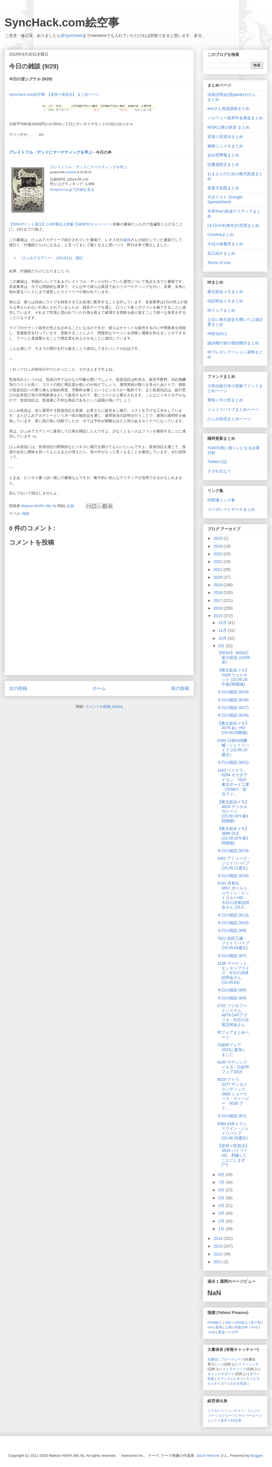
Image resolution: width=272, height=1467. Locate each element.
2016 (219, 608)
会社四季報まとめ (223, 155)
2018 (219, 592)
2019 (219, 585)
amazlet (70, 172)
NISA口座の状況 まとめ (228, 127)
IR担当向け (217, 333)
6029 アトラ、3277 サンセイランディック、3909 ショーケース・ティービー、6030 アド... (233, 1093)
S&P (228, 1322)
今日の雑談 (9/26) (232, 715)
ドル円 (233, 1332)
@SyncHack (71, 35)
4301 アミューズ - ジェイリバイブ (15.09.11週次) (233, 863)
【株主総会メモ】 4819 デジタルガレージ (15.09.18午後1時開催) (233, 811)
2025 (219, 538)
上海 (228, 1327)
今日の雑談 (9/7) (231, 955)
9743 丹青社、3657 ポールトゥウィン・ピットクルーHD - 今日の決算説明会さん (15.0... (233, 895)
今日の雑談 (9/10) (232, 922)
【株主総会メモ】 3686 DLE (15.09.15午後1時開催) (233, 835)
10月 (223, 638)
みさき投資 (238, 1383)
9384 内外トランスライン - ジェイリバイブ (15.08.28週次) (233, 1130)
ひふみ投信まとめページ (229, 419)
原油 (221, 1332)
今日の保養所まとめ (225, 244)
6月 (222, 1190)
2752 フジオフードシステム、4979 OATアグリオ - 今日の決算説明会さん (233, 1015)
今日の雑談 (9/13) (232, 915)
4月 (222, 1205)
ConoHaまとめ (220, 234)
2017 (219, 600)
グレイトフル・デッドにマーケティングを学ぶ (50, 152)
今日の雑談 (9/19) (232, 850)
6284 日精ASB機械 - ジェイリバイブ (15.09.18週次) (233, 747)
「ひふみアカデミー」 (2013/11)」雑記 (50, 258)
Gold (211, 1332)
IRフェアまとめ (221, 310)
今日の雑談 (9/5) (231, 990)
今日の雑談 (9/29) (232, 692)
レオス (238, 1378)
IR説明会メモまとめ (225, 301)
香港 (218, 1327)
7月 (222, 1182)
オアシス (224, 1378)
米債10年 (241, 1327)
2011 (219, 1261)
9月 (222, 646)
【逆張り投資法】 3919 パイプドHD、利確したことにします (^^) (233, 1155)
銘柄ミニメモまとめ (225, 146)
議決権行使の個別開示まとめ (233, 343)
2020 (219, 577)
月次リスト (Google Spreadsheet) (225, 199)
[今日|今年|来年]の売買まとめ (233, 225)
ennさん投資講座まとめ (228, 108)
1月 (222, 1229)
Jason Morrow (208, 1455)
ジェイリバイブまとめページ (233, 409)
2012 (219, 1254)
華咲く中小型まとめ (225, 400)
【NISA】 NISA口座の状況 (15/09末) (233, 657)
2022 (219, 561)
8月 (222, 1174)
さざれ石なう (219, 471)
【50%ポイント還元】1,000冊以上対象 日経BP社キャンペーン (61, 224)
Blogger (256, 1455)
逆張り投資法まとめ (225, 136)
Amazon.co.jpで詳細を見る (72, 189)
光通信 (212, 1359)
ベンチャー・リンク (242, 1410)
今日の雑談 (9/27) (232, 707)
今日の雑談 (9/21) (232, 762)
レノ (219, 1364)
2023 (219, 554)
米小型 (256, 1322)
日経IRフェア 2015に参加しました (231, 1050)
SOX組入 (241, 1322)
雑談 (25, 513)
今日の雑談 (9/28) (232, 700)
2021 (219, 569)
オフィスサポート (221, 1374)
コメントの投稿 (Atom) (104, 706)
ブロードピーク (232, 1359)
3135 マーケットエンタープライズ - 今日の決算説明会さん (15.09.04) (233, 973)
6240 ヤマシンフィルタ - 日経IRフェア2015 (233, 1067)
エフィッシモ (248, 1364)
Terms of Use (219, 262)
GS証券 (235, 1420)
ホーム (99, 688)
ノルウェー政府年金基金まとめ (235, 118)
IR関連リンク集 (221, 500)
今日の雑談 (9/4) (231, 998)
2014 (219, 1238)
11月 (223, 630)
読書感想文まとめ (223, 164)
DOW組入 (214, 1322)
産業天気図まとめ (223, 188)
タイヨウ (220, 1383)
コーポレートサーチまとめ (231, 509)
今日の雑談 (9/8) (231, 930)
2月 (222, 1221)
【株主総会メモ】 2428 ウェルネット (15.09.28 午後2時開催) (233, 677)
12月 (223, 622)
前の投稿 (180, 688)
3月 (222, 1213)
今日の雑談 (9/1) (231, 1116)
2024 (219, 546)
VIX (210, 1327)
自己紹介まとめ (221, 253)
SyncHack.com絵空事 (62, 22)
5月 (222, 1198)
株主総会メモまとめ (225, 291)
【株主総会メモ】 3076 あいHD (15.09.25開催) (233, 728)
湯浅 (127, 240)
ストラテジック (234, 1369)
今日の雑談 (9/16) (232, 875)
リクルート (215, 1410)
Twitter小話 (217, 461)
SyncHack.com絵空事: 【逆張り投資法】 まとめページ (54, 94)
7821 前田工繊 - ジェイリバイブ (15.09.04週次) (233, 943)
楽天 (223, 1420)
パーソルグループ (221, 1415)
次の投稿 (18, 688)
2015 (219, 616)
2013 (219, 1246)
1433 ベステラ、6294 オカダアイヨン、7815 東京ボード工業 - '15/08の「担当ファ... (233, 782)
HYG (254, 1327)
